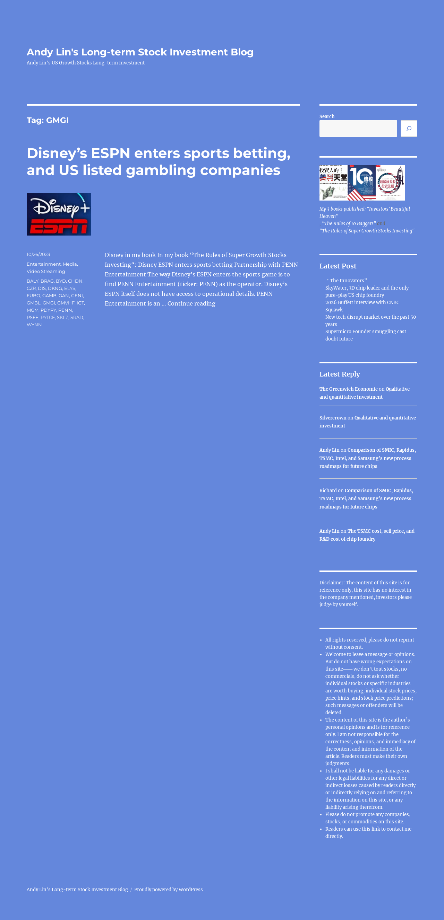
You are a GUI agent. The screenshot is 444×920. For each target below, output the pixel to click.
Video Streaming (46, 271)
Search (327, 117)
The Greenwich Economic (348, 389)
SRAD (76, 317)
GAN (64, 295)
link (376, 829)
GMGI (49, 303)
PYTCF (48, 317)
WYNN (34, 324)
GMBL (34, 303)
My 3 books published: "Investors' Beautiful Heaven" (364, 212)
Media (70, 264)
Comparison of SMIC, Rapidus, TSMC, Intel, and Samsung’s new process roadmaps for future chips (367, 458)
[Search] (409, 128)
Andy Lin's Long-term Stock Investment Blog (140, 52)
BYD (61, 281)
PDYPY (48, 310)
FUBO (33, 295)
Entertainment (44, 264)
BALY (33, 281)
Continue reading (191, 303)
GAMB (49, 295)
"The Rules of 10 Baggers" (349, 224)
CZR (31, 288)
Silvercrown (333, 418)
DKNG (55, 288)
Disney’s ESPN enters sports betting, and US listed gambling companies (158, 161)
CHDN (75, 281)
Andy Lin (329, 450)
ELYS (69, 288)
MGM (33, 310)
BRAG (47, 281)
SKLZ (62, 317)
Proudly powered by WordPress (168, 890)
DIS (42, 288)
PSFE (33, 317)
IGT (80, 303)
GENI (77, 295)
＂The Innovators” (346, 281)
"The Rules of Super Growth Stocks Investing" (367, 231)
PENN (65, 310)
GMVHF (66, 303)
